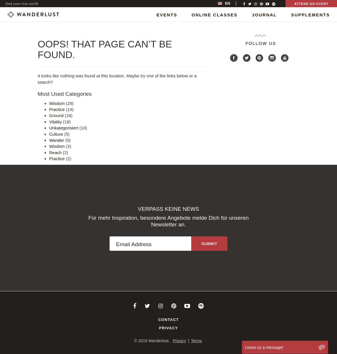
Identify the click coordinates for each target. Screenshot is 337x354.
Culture (56, 134)
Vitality (55, 121)
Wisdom (57, 103)
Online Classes (215, 14)
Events (166, 14)
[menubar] (230, 3)
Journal (264, 14)
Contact (168, 319)
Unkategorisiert (63, 127)
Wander (56, 140)
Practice (57, 109)
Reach (55, 152)
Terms (196, 340)
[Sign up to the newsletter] (209, 243)
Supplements (310, 14)
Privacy (168, 328)
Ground (56, 115)
